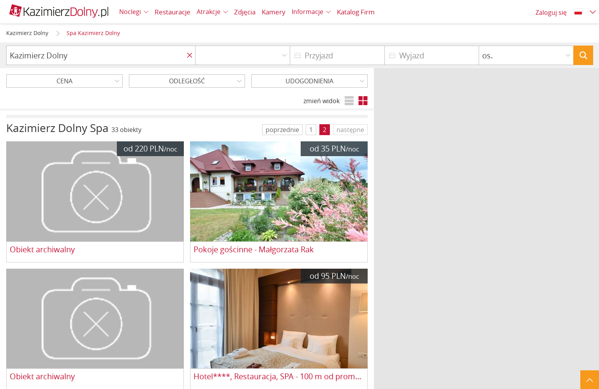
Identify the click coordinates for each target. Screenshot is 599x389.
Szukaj (583, 55)
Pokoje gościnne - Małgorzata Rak (254, 250)
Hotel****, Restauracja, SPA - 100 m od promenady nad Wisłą (279, 377)
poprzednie (282, 129)
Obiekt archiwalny (42, 250)
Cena (64, 81)
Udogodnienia (309, 81)
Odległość (187, 81)
